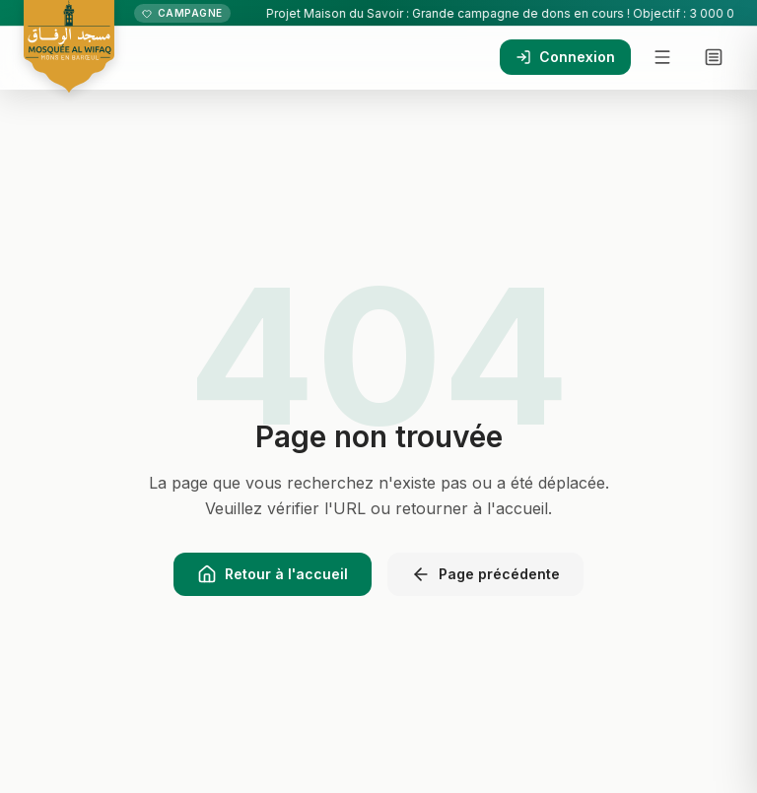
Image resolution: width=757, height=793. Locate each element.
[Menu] (662, 57)
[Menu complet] (713, 57)
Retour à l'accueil (272, 574)
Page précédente (485, 574)
